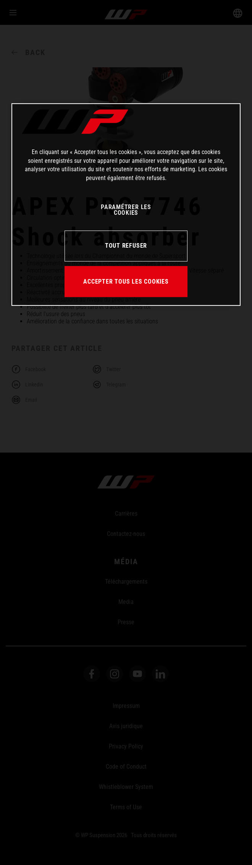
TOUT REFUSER (126, 245)
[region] (126, 205)
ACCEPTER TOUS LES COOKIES (126, 281)
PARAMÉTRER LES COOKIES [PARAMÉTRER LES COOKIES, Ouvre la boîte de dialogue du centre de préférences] (126, 210)
